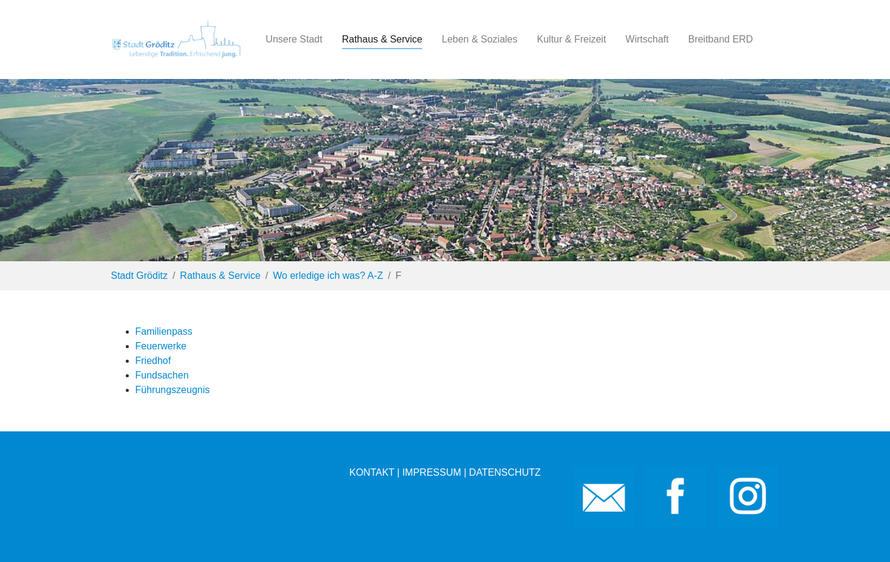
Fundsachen (162, 375)
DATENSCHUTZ (505, 472)
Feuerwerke (161, 346)
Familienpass (164, 331)
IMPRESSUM (431, 472)
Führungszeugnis (172, 390)
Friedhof (153, 360)
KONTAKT (371, 472)
